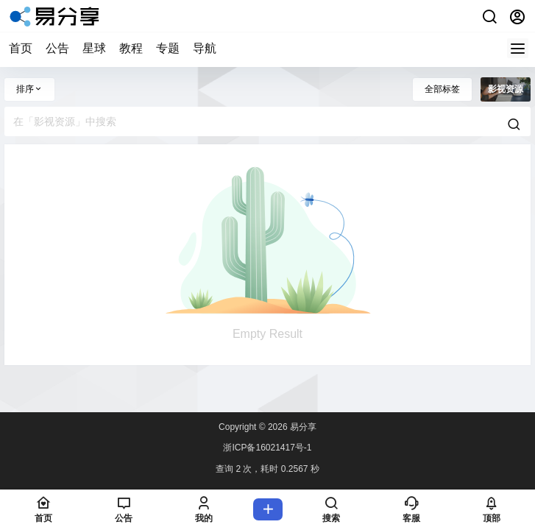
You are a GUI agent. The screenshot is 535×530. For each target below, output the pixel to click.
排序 (29, 89)
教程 (131, 48)
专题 (168, 48)
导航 (204, 48)
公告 (57, 48)
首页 (20, 48)
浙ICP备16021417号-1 (267, 447)
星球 (94, 48)
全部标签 (442, 89)
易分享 (302, 427)
